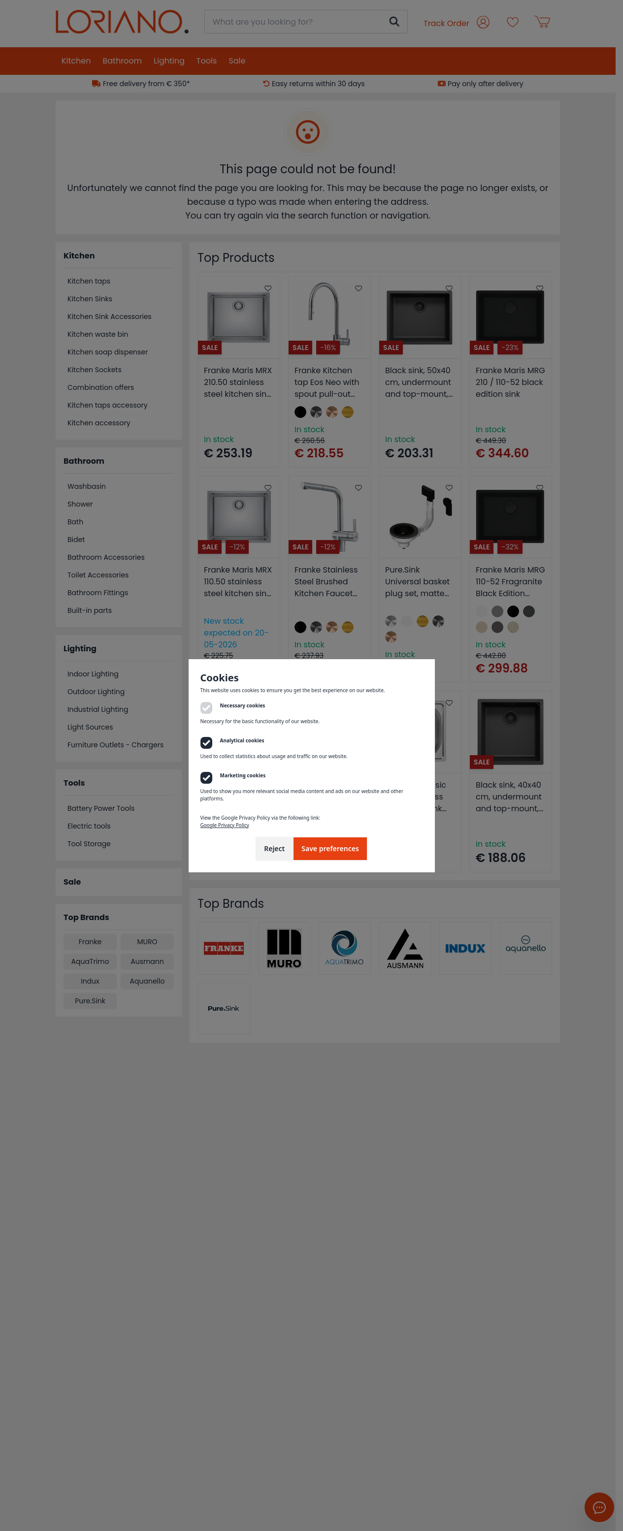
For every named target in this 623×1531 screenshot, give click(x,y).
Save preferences (330, 848)
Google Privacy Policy (224, 825)
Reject (274, 848)
